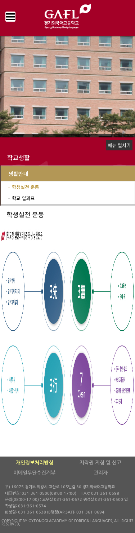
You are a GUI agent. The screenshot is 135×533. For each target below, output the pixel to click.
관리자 (101, 472)
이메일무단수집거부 (34, 472)
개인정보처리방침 (34, 462)
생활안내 (18, 173)
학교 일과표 (23, 198)
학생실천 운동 (25, 187)
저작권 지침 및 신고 (100, 462)
